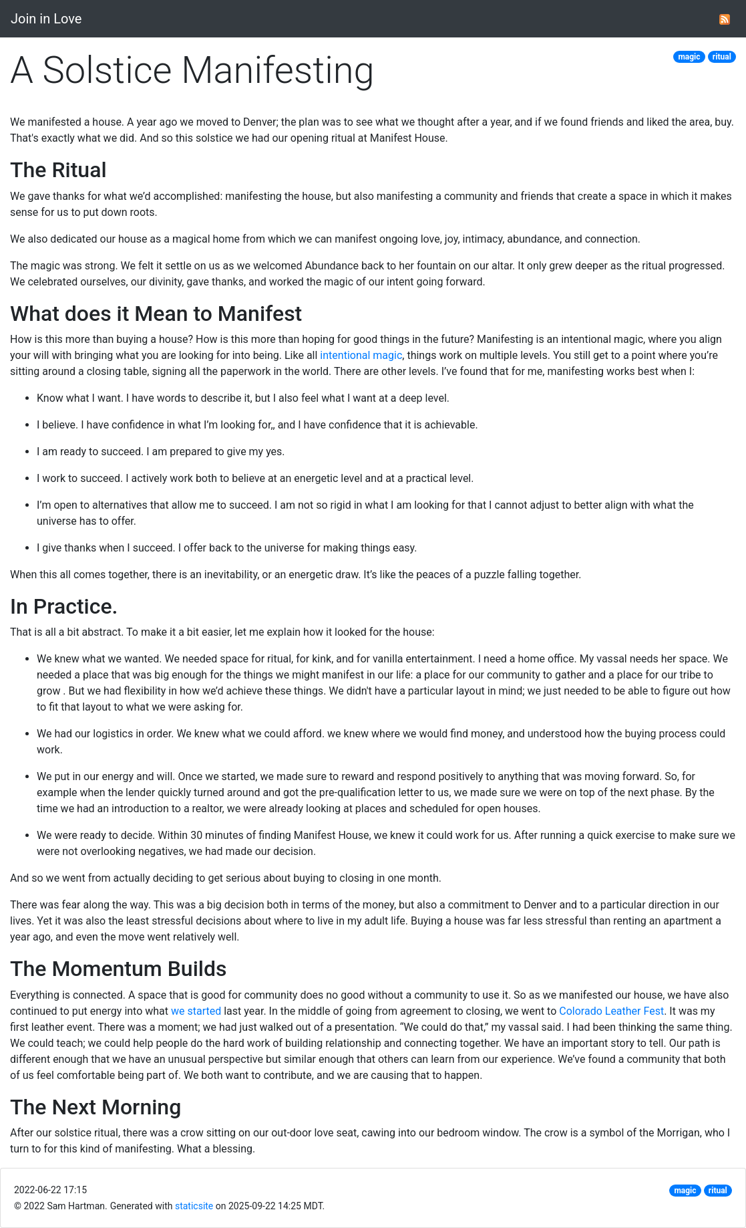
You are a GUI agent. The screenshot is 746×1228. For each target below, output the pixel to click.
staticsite (194, 1206)
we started (196, 1011)
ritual (722, 57)
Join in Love (46, 19)
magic (689, 57)
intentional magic (361, 355)
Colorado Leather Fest (611, 1011)
